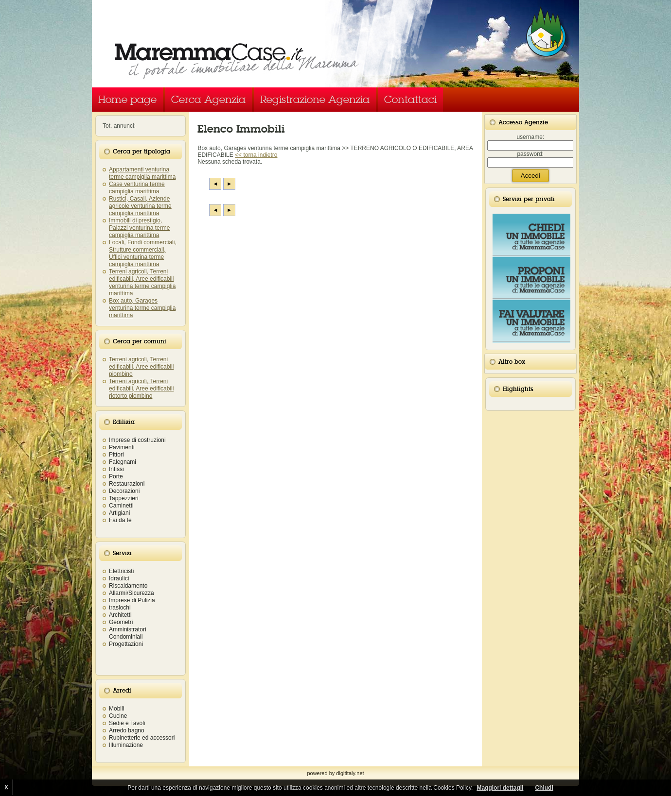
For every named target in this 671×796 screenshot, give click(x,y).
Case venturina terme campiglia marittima (137, 188)
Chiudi (544, 787)
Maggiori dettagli (500, 787)
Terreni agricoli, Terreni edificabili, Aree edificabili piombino (141, 366)
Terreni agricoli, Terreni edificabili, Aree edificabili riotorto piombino (141, 388)
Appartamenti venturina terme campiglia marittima (142, 173)
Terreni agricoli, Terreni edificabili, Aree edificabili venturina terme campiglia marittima (142, 282)
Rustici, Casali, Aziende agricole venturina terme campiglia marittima (140, 206)
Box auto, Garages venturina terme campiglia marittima (142, 308)
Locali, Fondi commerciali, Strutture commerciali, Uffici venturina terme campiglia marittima (143, 253)
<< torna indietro (256, 155)
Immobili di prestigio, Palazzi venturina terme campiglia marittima (139, 227)
